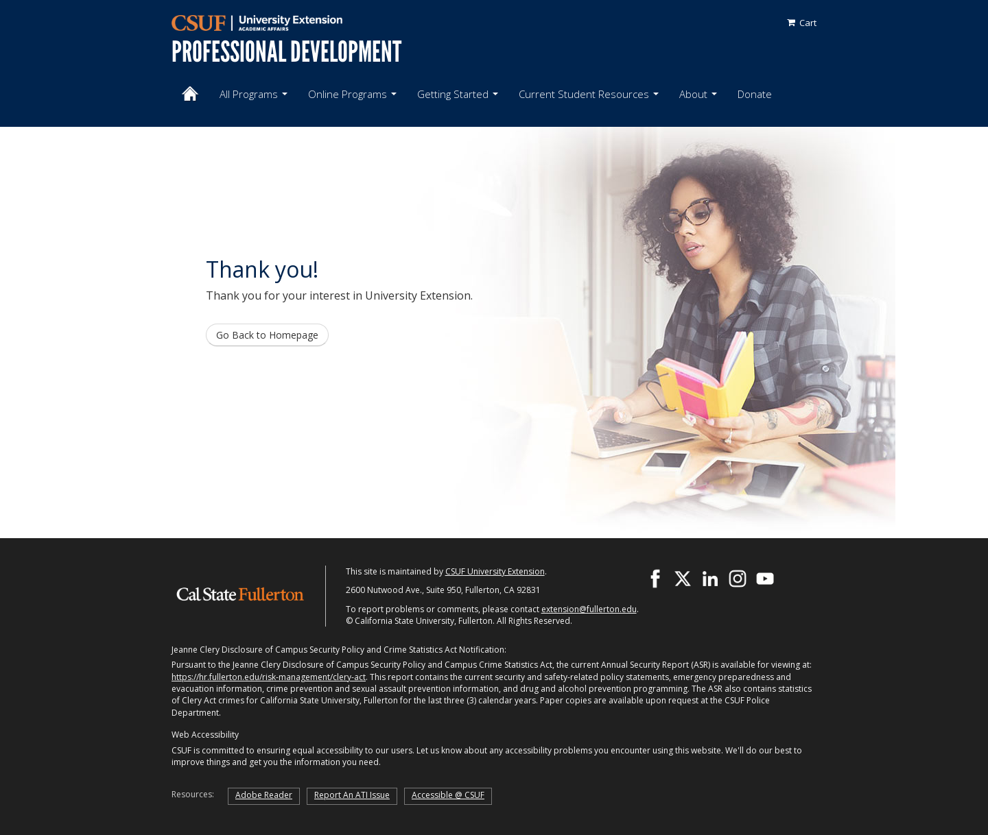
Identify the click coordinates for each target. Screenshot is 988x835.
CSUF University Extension (495, 571)
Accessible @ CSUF (448, 795)
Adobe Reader (263, 795)
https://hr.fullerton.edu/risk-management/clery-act (269, 677)
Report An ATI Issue (352, 795)
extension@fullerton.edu (589, 609)
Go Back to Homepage (267, 334)
